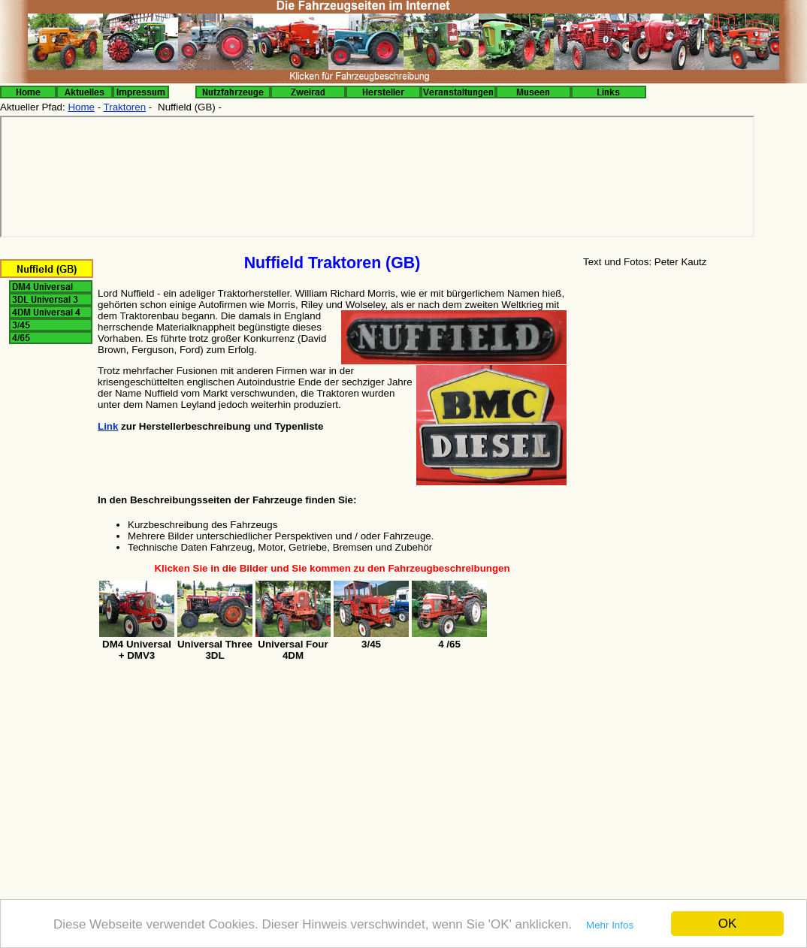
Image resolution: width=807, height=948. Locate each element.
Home (81, 107)
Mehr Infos (609, 925)
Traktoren (125, 107)
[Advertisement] (694, 390)
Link (108, 426)
